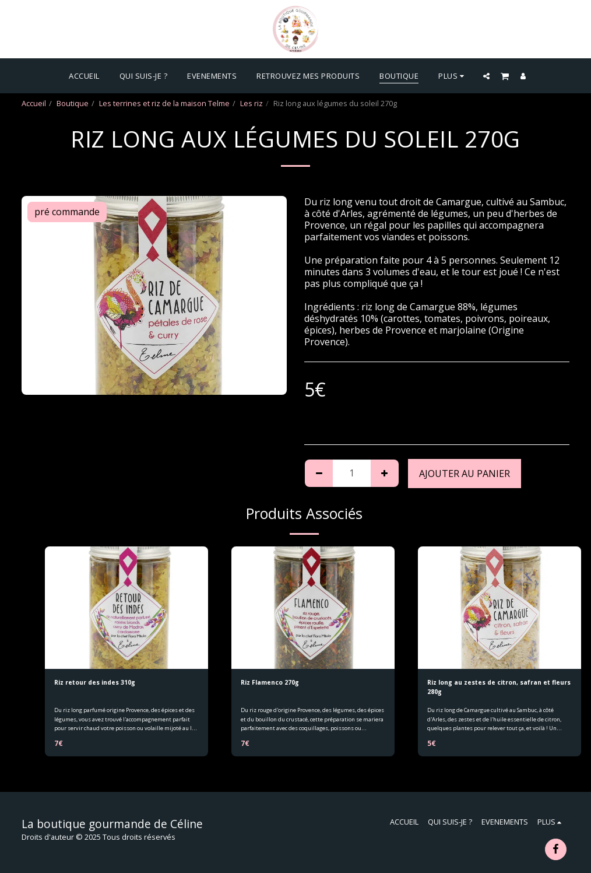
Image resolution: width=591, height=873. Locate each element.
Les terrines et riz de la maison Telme (164, 103)
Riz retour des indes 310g (102, 683)
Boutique (73, 103)
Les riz (251, 103)
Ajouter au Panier (464, 473)
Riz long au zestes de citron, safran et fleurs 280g (495, 689)
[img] (126, 607)
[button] (486, 76)
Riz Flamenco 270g (275, 683)
